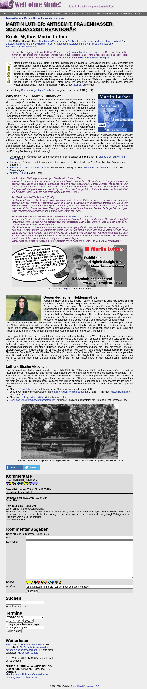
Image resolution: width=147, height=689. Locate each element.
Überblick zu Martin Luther (52, 41)
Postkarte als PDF (56, 288)
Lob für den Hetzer (44, 43)
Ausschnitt (115, 391)
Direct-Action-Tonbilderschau (69, 391)
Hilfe (24, 606)
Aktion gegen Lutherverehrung (71, 43)
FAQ (97, 686)
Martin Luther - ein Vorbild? (110, 41)
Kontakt (78, 84)
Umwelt (56, 13)
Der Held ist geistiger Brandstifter (38, 90)
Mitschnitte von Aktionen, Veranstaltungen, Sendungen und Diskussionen (28, 676)
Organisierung (42, 13)
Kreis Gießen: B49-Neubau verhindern (25, 644)
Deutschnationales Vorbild (19, 43)
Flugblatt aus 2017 (33, 397)
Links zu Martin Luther (100, 43)
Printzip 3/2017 (77, 216)
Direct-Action (8, 13)
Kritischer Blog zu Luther (94, 167)
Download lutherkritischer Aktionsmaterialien (32, 400)
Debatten (86, 13)
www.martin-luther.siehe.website (86, 52)
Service (138, 13)
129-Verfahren (25, 389)
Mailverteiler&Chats (28, 652)
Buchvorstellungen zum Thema (21, 46)
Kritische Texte (17, 173)
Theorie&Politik (70, 13)
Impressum (89, 686)
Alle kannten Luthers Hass (81, 41)
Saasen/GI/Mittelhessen (105, 13)
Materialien (126, 13)
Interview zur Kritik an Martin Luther (28, 167)
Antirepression (24, 13)
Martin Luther (57, 18)
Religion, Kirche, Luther (36, 18)
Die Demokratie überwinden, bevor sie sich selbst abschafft (27, 648)
